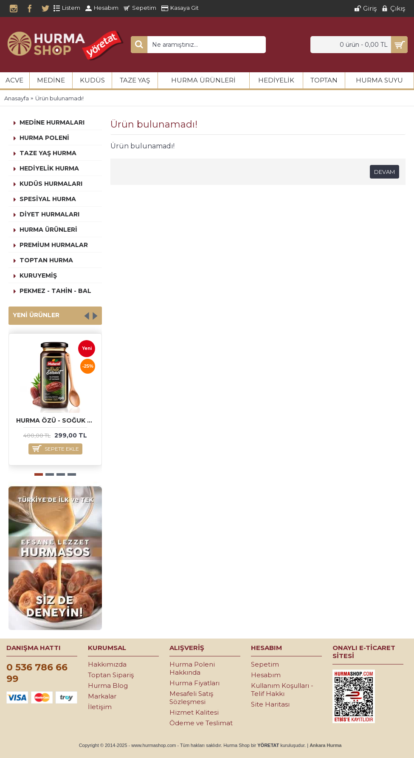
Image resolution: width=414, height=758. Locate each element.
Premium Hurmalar (54, 245)
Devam (384, 171)
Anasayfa (16, 98)
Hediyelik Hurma (49, 168)
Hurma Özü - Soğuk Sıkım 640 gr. (56, 420)
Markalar (102, 696)
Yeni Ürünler (36, 315)
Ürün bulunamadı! (59, 98)
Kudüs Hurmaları (51, 183)
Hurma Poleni (44, 138)
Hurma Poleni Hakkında (192, 668)
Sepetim (265, 664)
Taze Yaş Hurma (48, 153)
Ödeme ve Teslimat (201, 723)
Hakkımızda (107, 664)
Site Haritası (270, 704)
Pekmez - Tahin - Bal (55, 291)
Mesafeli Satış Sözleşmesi (191, 698)
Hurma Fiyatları (194, 683)
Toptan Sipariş (111, 675)
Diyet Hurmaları (49, 214)
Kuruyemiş (38, 275)
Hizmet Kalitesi (194, 712)
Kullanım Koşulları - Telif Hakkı (282, 689)
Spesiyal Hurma (48, 199)
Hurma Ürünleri (48, 229)
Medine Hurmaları (52, 122)
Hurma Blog (108, 685)
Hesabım (266, 675)
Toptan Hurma (46, 260)
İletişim (100, 707)
